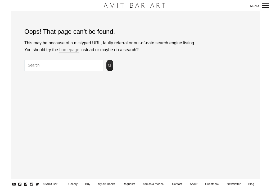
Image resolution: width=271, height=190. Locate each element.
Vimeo (22, 184)
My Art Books (106, 184)
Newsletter (234, 184)
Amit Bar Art (135, 5)
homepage (69, 50)
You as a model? (154, 184)
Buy (87, 184)
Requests (129, 184)
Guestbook (212, 184)
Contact (177, 184)
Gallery (73, 184)
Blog (251, 184)
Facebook (28, 184)
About (193, 184)
